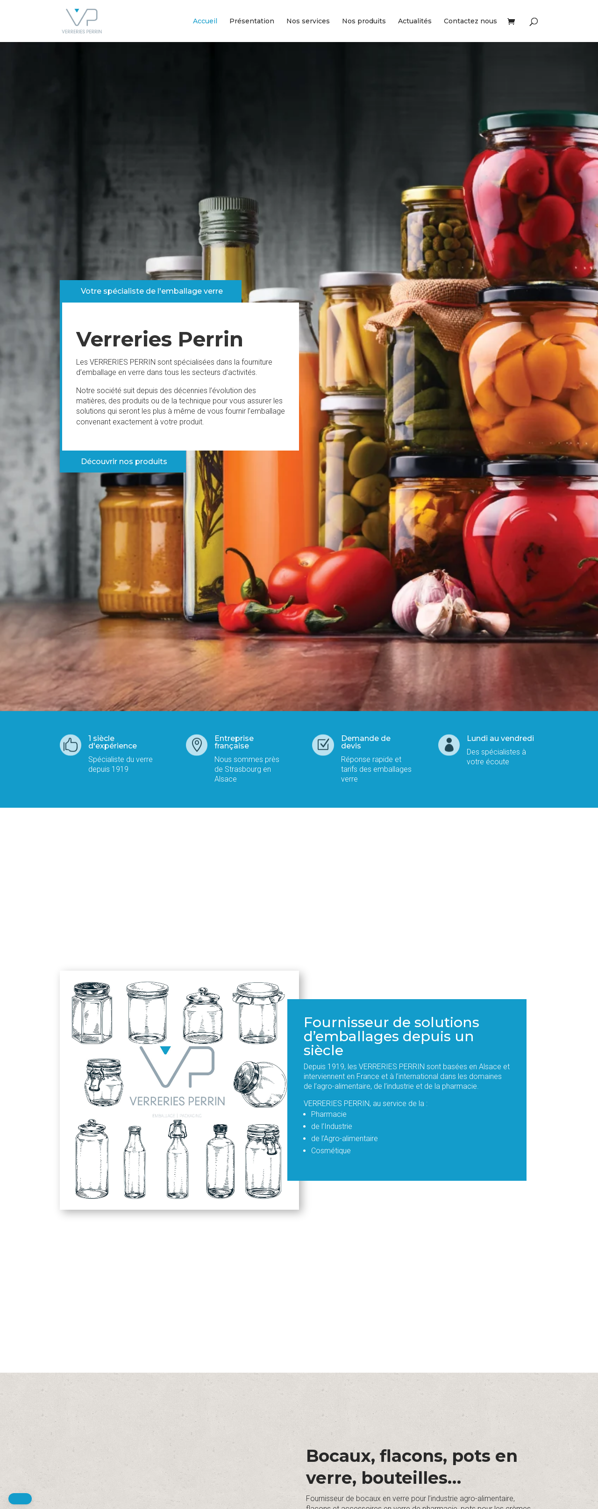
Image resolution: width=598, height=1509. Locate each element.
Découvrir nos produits (124, 461)
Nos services (308, 21)
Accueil (205, 21)
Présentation (251, 21)
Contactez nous (470, 21)
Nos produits (364, 21)
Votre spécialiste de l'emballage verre (152, 291)
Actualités (415, 21)
